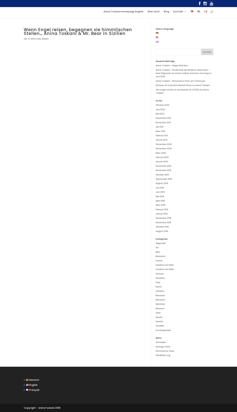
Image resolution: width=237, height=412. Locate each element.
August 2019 (162, 183)
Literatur (160, 291)
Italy (39, 38)
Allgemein (161, 243)
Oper (158, 312)
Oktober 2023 (162, 105)
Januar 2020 (162, 161)
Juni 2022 (160, 109)
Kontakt (178, 11)
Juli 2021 (160, 126)
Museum (160, 308)
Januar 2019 (162, 213)
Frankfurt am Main (165, 265)
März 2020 (161, 153)
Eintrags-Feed (163, 346)
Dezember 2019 (163, 166)
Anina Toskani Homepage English (123, 11)
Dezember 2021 (163, 118)
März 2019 (160, 205)
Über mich (153, 11)
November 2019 (163, 170)
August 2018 (162, 231)
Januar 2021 (161, 139)
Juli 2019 (160, 187)
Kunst (159, 286)
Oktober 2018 (162, 226)
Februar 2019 (162, 209)
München (160, 295)
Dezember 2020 (164, 144)
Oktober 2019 (162, 174)
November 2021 (163, 122)
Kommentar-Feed (165, 351)
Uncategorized (163, 330)
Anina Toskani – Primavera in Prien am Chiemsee (180, 81)
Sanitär (159, 321)
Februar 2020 (162, 157)
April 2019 (160, 200)
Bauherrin (160, 256)
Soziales (160, 325)
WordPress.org (163, 355)
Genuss (160, 273)
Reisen (45, 38)
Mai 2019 (160, 196)
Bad (158, 252)
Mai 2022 (160, 113)
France (159, 260)
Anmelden (161, 342)
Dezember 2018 (163, 218)
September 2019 (164, 179)
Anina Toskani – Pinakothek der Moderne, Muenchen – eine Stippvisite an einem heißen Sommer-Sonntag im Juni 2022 (184, 73)
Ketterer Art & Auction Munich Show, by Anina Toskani (183, 85)
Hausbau (160, 278)
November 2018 (163, 222)
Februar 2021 (162, 135)
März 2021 (160, 131)
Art (157, 247)
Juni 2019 (160, 192)
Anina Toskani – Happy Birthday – (172, 65)
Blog (166, 11)
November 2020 (164, 148)
